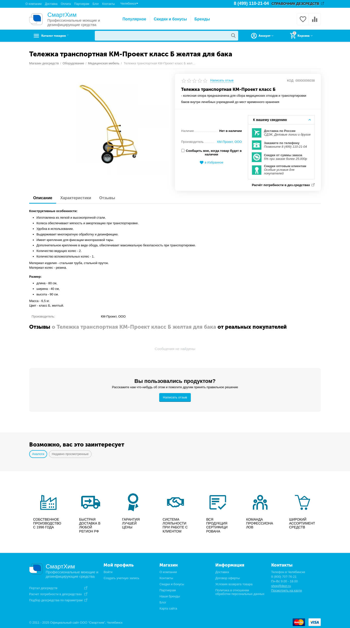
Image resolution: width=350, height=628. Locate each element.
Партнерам (81, 4)
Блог (96, 4)
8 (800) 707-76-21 (284, 576)
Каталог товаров (59, 36)
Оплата (66, 4)
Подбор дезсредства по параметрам (56, 599)
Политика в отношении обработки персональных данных (239, 591)
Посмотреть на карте (286, 590)
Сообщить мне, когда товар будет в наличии (211, 152)
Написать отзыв (222, 80)
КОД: (290, 80)
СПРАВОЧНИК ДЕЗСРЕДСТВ (296, 4)
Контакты (108, 4)
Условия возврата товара (234, 583)
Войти (108, 571)
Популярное (134, 19)
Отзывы (111, 197)
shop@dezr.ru (281, 585)
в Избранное (211, 163)
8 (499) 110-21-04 (251, 3)
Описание (43, 197)
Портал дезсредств (43, 587)
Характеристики (78, 197)
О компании (34, 4)
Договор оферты (227, 577)
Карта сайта (168, 608)
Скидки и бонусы (170, 19)
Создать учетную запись (121, 577)
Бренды (202, 19)
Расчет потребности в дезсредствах (55, 593)
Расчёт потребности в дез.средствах (280, 184)
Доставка (51, 4)
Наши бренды (169, 596)
